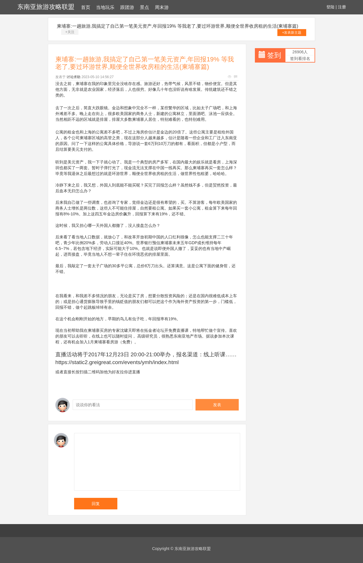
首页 (85, 7)
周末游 (162, 7)
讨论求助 (73, 77)
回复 (96, 503)
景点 (144, 7)
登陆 (330, 7)
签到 (274, 55)
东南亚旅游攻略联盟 (45, 6)
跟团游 (127, 7)
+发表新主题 (291, 33)
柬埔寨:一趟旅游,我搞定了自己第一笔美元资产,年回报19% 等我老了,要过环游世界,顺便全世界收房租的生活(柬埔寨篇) (177, 26)
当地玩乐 (105, 7)
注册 (342, 7)
